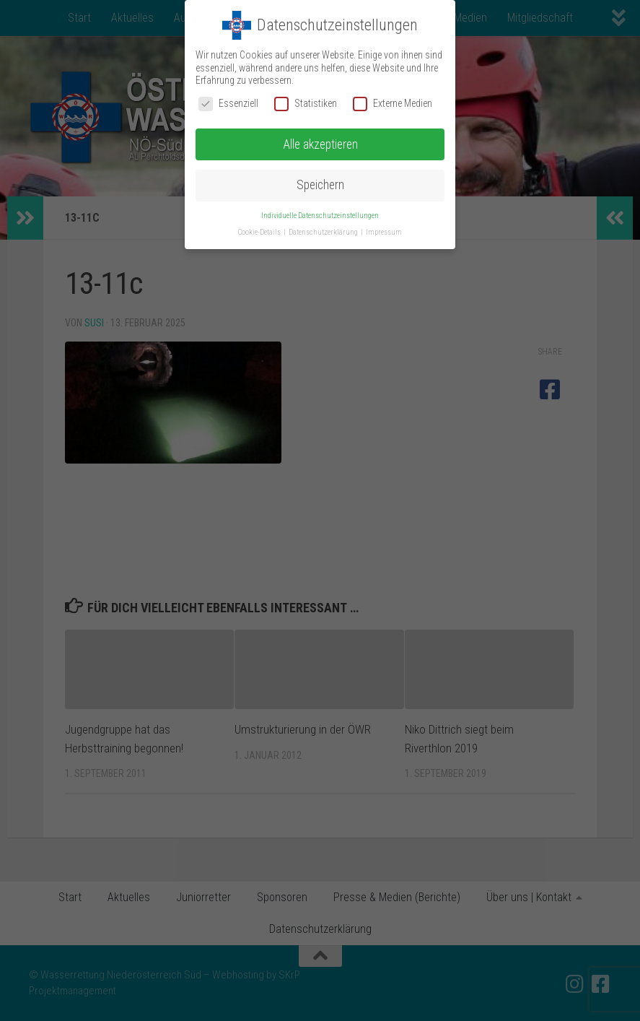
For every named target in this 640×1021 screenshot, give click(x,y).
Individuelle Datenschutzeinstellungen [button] (320, 215)
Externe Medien (392, 103)
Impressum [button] (384, 232)
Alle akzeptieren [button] (320, 144)
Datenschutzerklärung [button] (324, 232)
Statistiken (305, 103)
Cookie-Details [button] (260, 232)
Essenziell (228, 103)
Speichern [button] (320, 185)
